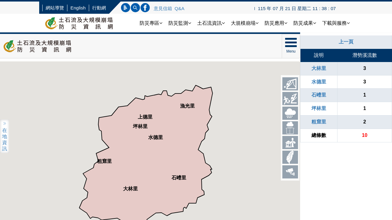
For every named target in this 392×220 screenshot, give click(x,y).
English (78, 7)
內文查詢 (135, 7)
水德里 (318, 81)
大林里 (318, 68)
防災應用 (276, 23)
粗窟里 (318, 121)
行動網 (99, 7)
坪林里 (318, 108)
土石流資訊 (211, 23)
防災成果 (304, 23)
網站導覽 (55, 7)
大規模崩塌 (244, 23)
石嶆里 (318, 94)
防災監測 (179, 23)
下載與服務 (336, 23)
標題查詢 (125, 7)
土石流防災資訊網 (85, 23)
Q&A (179, 8)
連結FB (145, 7)
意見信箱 (163, 8)
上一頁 (346, 41)
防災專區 (151, 23)
